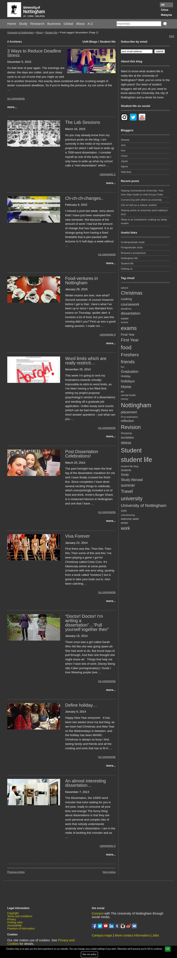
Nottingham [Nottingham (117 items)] (136, 405)
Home (11, 23)
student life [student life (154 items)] (136, 459)
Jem (123, 145)
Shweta (125, 140)
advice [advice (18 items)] (124, 287)
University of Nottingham (20, 32)
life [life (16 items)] (122, 391)
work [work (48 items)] (125, 528)
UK (163, 4)
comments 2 (108, 845)
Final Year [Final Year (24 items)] (128, 334)
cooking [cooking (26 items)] (126, 299)
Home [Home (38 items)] (126, 387)
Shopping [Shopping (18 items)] (126, 433)
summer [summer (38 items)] (128, 485)
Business (54, 23)
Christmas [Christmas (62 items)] (131, 293)
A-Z (90, 23)
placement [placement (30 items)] (129, 412)
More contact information (132, 935)
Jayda (124, 161)
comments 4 (108, 334)
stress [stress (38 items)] (126, 443)
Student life (51, 32)
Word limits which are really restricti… (86, 360)
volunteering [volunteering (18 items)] (128, 514)
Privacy (11, 919)
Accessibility (14, 925)
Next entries (109, 872)
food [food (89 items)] (126, 347)
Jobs (155, 935)
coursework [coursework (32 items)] (130, 304)
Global (68, 23)
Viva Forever (77, 536)
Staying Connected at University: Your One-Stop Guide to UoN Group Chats (142, 192)
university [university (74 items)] (131, 498)
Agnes (124, 166)
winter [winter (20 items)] (124, 522)
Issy (123, 150)
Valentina (126, 172)
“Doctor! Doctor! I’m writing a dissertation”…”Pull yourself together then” (87, 623)
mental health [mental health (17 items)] (128, 395)
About (80, 23)
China (164, 9)
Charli (124, 156)
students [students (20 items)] (126, 470)
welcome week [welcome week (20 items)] (130, 518)
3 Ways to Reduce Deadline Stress (34, 53)
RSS (171, 36)
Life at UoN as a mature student (139, 205)
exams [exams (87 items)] (129, 328)
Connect (98, 913)
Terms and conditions (19, 916)
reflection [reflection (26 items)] (127, 421)
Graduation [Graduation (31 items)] (129, 371)
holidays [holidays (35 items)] (128, 381)
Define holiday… (81, 705)
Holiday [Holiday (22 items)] (126, 376)
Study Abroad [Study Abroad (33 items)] (132, 480)
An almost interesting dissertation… (85, 783)
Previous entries (16, 872)
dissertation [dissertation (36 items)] (130, 313)
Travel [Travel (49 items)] (127, 491)
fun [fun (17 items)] (122, 367)
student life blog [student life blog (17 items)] (129, 466)
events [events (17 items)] (124, 322)
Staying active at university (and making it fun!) (144, 212)
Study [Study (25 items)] (125, 474)
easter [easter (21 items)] (125, 318)
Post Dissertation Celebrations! (81, 453)
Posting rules (14, 922)
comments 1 (108, 174)
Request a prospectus (133, 253)
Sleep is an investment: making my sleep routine (144, 221)
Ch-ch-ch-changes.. (84, 198)
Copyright (12, 913)
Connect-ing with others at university (141, 199)
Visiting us (126, 268)
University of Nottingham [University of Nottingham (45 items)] (143, 505)
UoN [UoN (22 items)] (124, 510)
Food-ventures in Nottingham (81, 280)
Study (23, 23)
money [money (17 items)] (124, 399)
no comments (16, 98)
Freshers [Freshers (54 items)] (130, 354)
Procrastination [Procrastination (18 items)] (129, 416)
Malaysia (166, 14)
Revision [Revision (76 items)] (131, 427)
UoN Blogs (90, 41)
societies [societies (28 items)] (127, 437)
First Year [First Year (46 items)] (130, 340)
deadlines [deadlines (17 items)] (126, 308)
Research (37, 23)
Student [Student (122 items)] (131, 450)
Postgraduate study (132, 247)
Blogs (39, 32)
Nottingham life (129, 258)
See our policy (89, 954)
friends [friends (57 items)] (128, 361)
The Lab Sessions (82, 122)
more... (12, 107)
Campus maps (102, 935)
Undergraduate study (133, 242)
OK (167, 949)
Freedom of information (21, 928)
